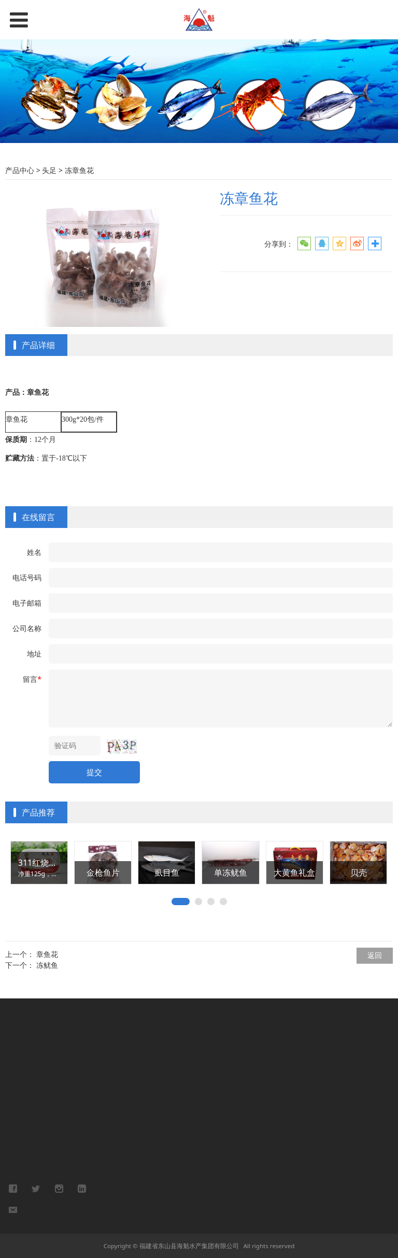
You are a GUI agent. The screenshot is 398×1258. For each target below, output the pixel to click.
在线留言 (38, 517)
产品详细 (38, 345)
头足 (49, 170)
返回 (374, 955)
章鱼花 (47, 954)
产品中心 (20, 170)
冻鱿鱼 (47, 965)
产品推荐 (38, 812)
